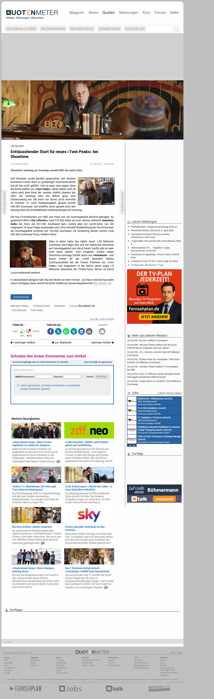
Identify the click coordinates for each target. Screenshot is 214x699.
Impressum (164, 675)
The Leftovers (19, 310)
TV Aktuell (22, 679)
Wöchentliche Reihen (91, 660)
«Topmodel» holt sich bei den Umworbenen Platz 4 (156, 242)
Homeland (59, 305)
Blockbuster (103, 679)
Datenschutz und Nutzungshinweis (167, 669)
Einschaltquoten (81, 679)
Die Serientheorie (53, 29)
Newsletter (8, 663)
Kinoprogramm (140, 679)
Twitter (7, 673)
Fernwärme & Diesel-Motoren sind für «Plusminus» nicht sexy (150, 236)
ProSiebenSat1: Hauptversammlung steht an (154, 226)
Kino (146, 12)
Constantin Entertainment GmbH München (153, 429)
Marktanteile (87, 663)
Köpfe (58, 670)
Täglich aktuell (88, 665)
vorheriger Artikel (23, 342)
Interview (34, 665)
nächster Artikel (102, 342)
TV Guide (93, 679)
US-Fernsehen (62, 673)
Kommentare (21, 297)
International (61, 668)
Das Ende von (134, 29)
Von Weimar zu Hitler (21, 29)
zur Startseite (62, 342)
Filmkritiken (47, 679)
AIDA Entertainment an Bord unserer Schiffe (149, 401)
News (93, 12)
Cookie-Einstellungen (169, 672)
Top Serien (172, 679)
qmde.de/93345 (107, 319)
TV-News (60, 660)
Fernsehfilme (114, 679)
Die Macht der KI (81, 29)
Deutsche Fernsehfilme (157, 679)
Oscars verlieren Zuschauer (147, 340)
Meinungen (128, 12)
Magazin (76, 12)
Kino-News (138, 660)
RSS (6, 660)
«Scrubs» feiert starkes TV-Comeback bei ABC (152, 368)
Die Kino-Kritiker (140, 663)
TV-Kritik (111, 663)
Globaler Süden (109, 29)
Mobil (6, 665)
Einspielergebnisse (142, 665)
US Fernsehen (59, 679)
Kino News (12, 679)
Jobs (162, 663)
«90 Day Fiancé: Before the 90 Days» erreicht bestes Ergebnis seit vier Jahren (152, 346)
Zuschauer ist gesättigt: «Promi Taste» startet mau (155, 256)
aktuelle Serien (127, 679)
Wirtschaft (60, 665)
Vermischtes (61, 663)
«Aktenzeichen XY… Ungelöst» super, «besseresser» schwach (150, 249)
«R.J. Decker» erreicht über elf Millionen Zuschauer (153, 353)
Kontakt (163, 665)
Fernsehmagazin (34, 679)
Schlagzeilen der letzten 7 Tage (147, 265)
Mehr (174, 12)
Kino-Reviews (113, 665)
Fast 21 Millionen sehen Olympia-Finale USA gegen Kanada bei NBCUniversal (153, 375)
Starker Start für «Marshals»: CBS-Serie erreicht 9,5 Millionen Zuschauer (153, 361)
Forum (160, 12)
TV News (69, 679)
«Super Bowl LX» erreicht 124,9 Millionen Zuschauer (154, 383)
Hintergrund (35, 660)
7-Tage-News (9, 668)
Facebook (8, 670)
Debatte (111, 660)
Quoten (108, 12)
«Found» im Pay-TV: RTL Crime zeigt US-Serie (154, 261)
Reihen (33, 663)
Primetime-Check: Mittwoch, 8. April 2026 (152, 230)
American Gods (41, 305)
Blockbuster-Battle (141, 668)
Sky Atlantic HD (102, 283)
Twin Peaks (37, 310)
